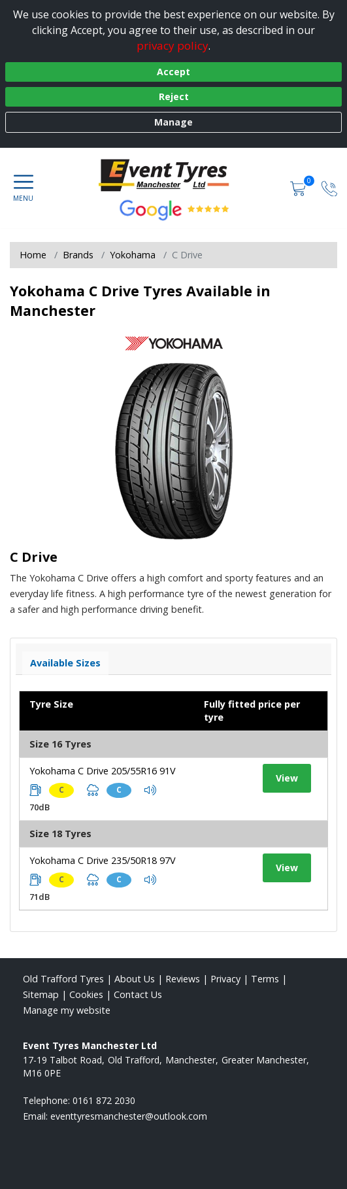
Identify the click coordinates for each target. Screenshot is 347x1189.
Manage (173, 122)
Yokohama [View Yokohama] (133, 255)
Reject (174, 96)
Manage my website (66, 1010)
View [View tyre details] (287, 778)
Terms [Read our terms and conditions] (265, 979)
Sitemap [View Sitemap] (41, 994)
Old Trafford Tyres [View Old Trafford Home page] (63, 979)
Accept (173, 71)
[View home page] (173, 174)
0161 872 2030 (104, 1100)
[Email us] (128, 1116)
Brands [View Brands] (78, 255)
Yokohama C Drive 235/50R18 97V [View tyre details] (102, 860)
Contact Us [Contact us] (138, 994)
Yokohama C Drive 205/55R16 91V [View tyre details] (102, 771)
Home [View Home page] (33, 255)
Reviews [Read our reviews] (182, 979)
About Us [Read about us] (134, 979)
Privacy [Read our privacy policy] (225, 979)
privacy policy (172, 45)
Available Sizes (65, 663)
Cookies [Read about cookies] (86, 994)
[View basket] (299, 187)
